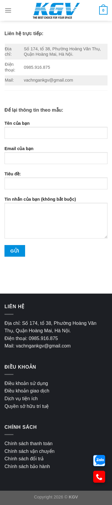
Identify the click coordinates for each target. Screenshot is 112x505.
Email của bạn (56, 157)
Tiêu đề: (56, 183)
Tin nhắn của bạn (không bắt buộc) (56, 220)
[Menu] (8, 10)
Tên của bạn (56, 132)
